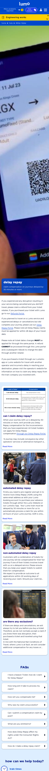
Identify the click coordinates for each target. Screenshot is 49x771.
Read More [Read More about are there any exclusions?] (7, 652)
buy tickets (31, 10)
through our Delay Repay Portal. (31, 434)
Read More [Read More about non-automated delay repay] (7, 584)
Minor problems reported (13, 10)
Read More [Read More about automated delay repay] (7, 519)
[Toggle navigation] (45, 10)
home (4, 23)
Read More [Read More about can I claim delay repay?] (7, 446)
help (11, 23)
